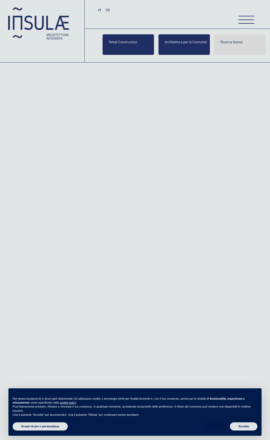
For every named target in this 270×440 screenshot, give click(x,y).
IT (100, 10)
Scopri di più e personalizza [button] (40, 426)
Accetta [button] (243, 426)
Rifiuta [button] (214, 426)
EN (108, 10)
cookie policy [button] (68, 402)
